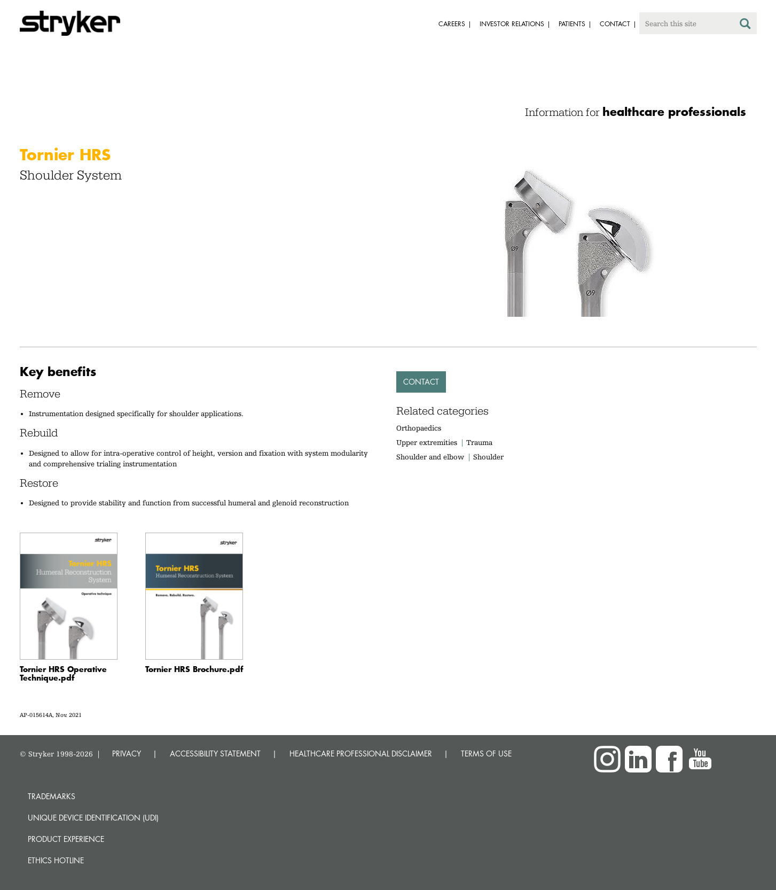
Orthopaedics (418, 428)
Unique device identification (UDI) (93, 818)
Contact (421, 382)
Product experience (66, 839)
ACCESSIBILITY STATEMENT (215, 753)
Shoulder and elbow (430, 456)
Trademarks (51, 796)
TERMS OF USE (486, 753)
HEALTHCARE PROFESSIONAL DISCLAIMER (360, 753)
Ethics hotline (56, 860)
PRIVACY (126, 753)
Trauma (479, 442)
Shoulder (488, 456)
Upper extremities (426, 442)
